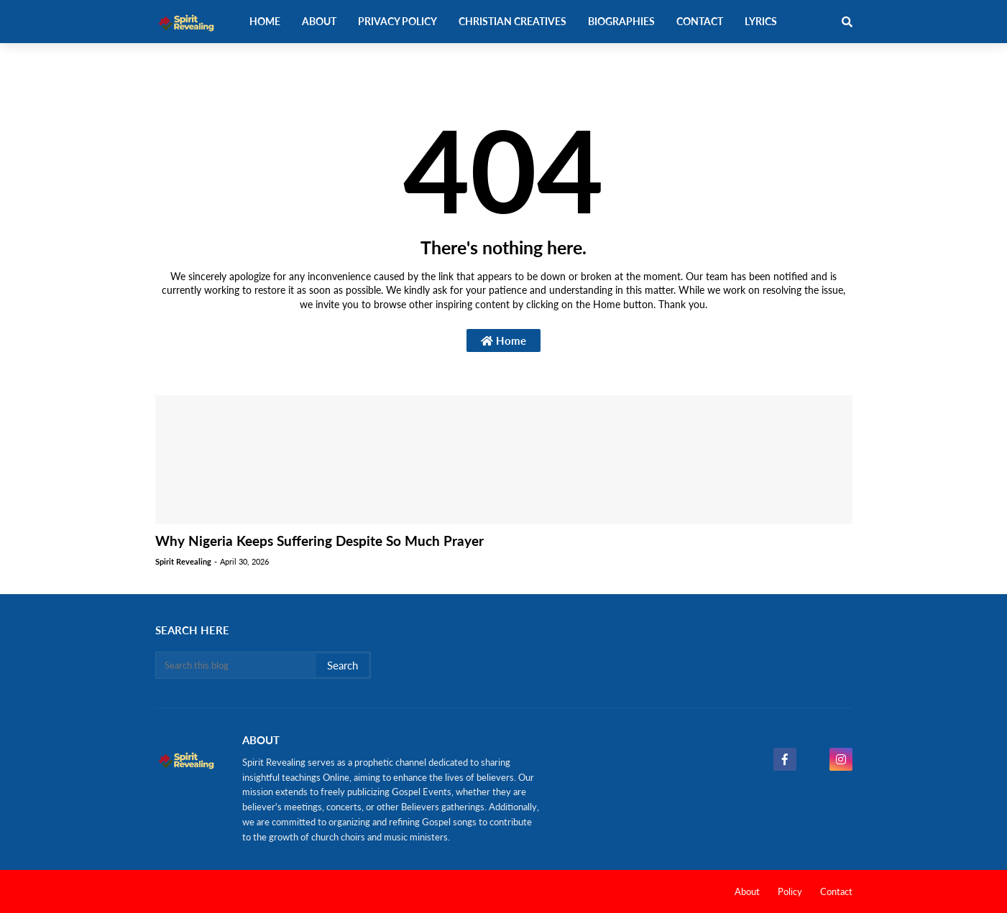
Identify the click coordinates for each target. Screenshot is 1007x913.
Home (503, 340)
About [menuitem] (319, 21)
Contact (836, 891)
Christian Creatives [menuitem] (512, 21)
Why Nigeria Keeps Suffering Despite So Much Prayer (319, 540)
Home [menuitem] (264, 21)
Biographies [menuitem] (621, 21)
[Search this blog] (236, 665)
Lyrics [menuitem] (761, 21)
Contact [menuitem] (699, 21)
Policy (790, 891)
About (747, 891)
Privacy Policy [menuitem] (397, 21)
